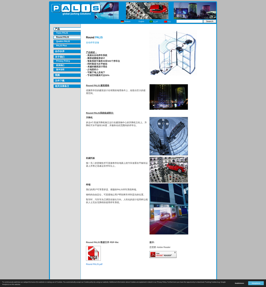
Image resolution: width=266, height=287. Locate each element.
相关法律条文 (62, 86)
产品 (57, 29)
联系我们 (60, 65)
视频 (57, 75)
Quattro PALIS (63, 41)
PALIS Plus (61, 45)
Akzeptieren (256, 283)
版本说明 (60, 69)
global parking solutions (77, 13)
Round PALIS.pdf (94, 264)
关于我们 (59, 57)
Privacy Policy (63, 61)
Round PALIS (62, 37)
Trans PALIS (62, 33)
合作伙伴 (59, 51)
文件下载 (59, 80)
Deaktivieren (239, 283)
